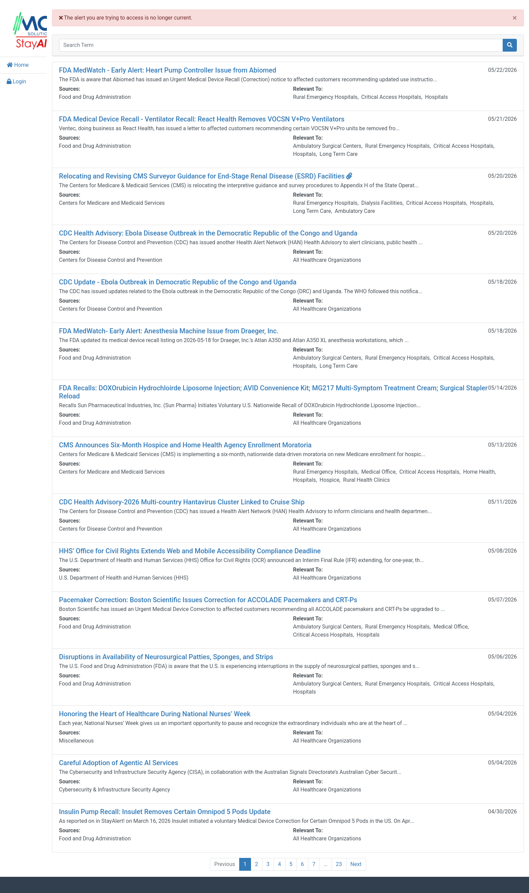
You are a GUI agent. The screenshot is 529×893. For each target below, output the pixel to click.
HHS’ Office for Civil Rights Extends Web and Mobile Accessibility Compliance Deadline (227, 547)
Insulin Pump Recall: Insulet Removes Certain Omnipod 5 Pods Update (202, 808)
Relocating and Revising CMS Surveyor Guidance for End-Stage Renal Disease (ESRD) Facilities (243, 172)
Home (18, 61)
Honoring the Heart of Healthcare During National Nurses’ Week (192, 710)
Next (374, 860)
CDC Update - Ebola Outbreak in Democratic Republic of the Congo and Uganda (215, 278)
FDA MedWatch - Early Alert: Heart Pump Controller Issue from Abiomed (205, 66)
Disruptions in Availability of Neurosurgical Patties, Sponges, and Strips (203, 653)
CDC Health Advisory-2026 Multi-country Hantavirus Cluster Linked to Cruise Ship (219, 498)
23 (358, 860)
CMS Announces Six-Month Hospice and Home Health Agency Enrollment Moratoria (222, 441)
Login (16, 77)
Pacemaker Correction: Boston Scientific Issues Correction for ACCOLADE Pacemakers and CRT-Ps (245, 596)
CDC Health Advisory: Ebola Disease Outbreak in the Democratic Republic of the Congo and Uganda (245, 229)
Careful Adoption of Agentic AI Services (156, 759)
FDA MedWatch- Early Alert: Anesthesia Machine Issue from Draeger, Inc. (206, 327)
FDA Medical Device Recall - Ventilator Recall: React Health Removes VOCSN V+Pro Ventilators (239, 115)
